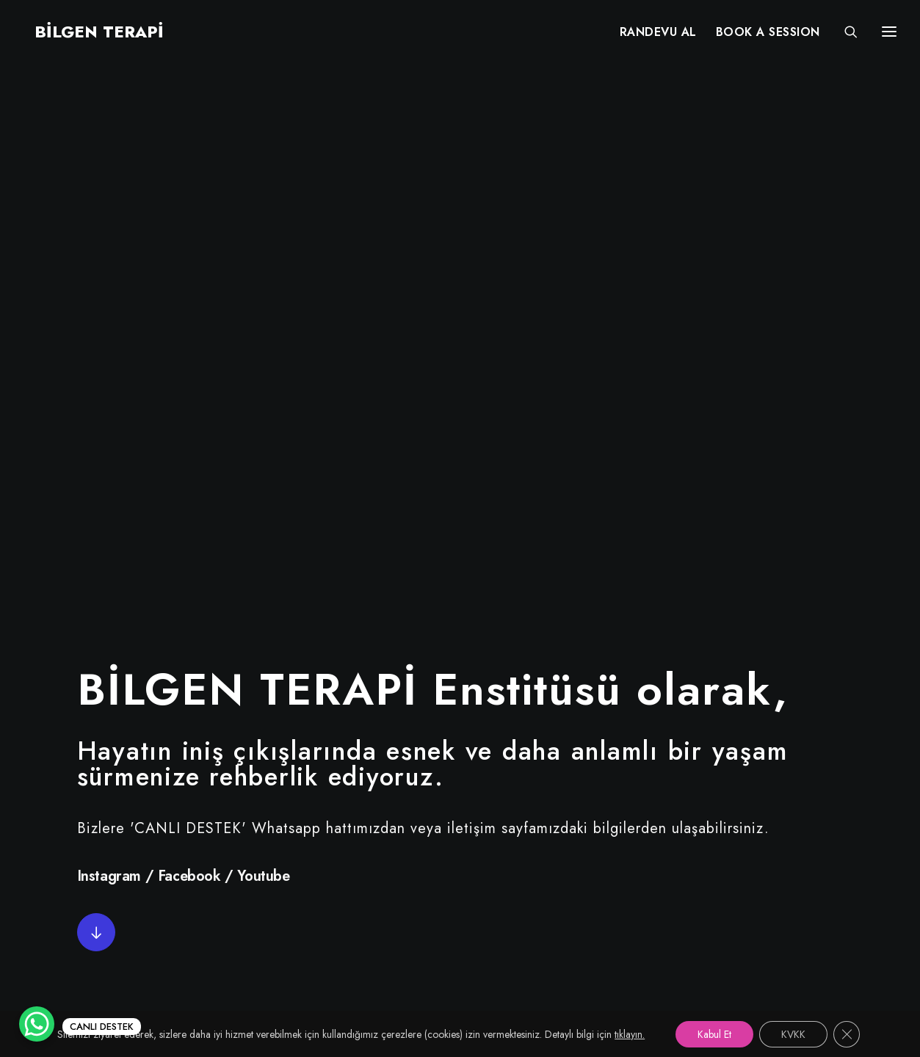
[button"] (54, 785)
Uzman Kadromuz (415, 861)
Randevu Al (397, 835)
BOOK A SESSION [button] (768, 34)
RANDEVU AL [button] (658, 34)
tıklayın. (630, 1034)
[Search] (844, 34)
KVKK (380, 938)
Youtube (263, 347)
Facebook (189, 347)
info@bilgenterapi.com (801, 887)
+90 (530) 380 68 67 (799, 861)
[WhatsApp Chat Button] (36, 1024)
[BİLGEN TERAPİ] (88, 34)
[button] (96, 404)
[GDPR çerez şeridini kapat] (846, 1034)
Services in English (420, 912)
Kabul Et (714, 1034)
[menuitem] (658, 34)
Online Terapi (404, 887)
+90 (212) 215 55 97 (796, 835)
